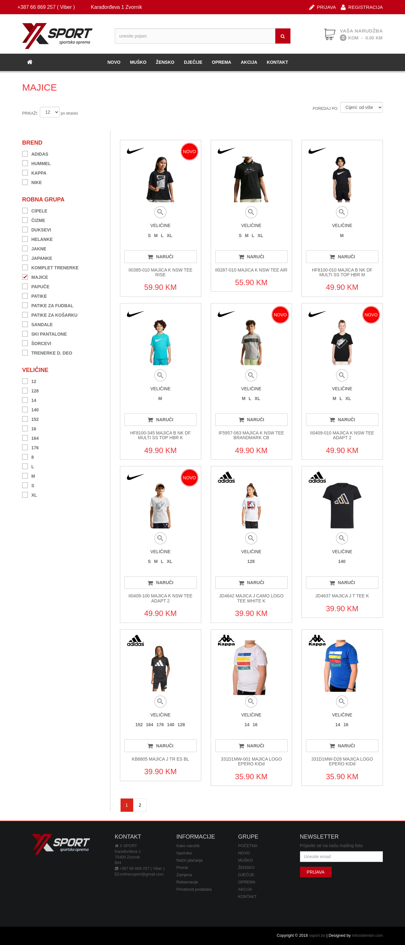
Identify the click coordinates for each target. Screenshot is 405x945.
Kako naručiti (188, 846)
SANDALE (37, 323)
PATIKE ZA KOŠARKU (50, 314)
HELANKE (37, 238)
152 (30, 418)
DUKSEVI (36, 229)
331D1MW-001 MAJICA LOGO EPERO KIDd (251, 761)
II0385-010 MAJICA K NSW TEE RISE (160, 272)
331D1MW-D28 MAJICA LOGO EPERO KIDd (342, 761)
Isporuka (184, 853)
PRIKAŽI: (30, 113)
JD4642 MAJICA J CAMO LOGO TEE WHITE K (251, 598)
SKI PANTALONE (44, 333)
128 (30, 390)
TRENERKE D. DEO (47, 352)
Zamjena (184, 875)
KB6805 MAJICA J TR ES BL (160, 759)
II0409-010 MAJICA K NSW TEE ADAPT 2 (342, 435)
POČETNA (248, 846)
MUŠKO (138, 62)
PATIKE (34, 295)
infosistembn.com (367, 935)
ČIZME (33, 219)
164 (30, 437)
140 (30, 409)
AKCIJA (249, 62)
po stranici (69, 113)
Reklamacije (187, 882)
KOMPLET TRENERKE (50, 267)
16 (29, 428)
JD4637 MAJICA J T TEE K (342, 595)
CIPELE (34, 210)
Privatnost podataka (194, 889)
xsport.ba (317, 935)
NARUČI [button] (160, 256)
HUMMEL (36, 162)
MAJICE (35, 276)
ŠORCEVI (36, 342)
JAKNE (34, 248)
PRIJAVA (322, 6)
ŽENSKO (165, 62)
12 (29, 380)
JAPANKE (37, 257)
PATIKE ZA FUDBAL (47, 304)
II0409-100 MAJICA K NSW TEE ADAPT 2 (160, 598)
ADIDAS (35, 153)
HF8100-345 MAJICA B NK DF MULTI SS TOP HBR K (160, 435)
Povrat (182, 867)
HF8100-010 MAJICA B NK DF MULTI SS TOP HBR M (342, 272)
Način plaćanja (190, 860)
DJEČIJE (193, 62)
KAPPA (34, 172)
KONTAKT (277, 62)
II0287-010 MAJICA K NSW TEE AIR (251, 269)
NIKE (32, 181)
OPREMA (221, 62)
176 (30, 447)
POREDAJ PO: (325, 108)
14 (29, 399)
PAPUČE (35, 286)
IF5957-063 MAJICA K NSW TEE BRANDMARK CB (251, 435)
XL (29, 494)
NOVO (113, 62)
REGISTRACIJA (362, 6)
